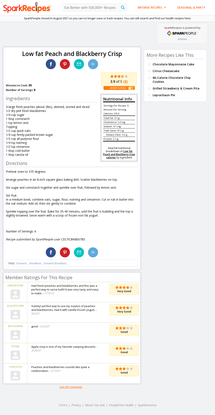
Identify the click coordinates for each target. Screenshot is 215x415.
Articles (182, 39)
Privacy (76, 405)
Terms (63, 405)
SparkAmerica (147, 405)
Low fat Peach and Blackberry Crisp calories (119, 154)
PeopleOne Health (121, 405)
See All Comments (70, 387)
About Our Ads (95, 405)
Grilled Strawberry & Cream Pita (176, 88)
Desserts (21, 263)
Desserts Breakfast (55, 263)
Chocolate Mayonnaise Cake (173, 64)
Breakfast (35, 263)
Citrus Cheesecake (166, 71)
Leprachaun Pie (164, 95)
